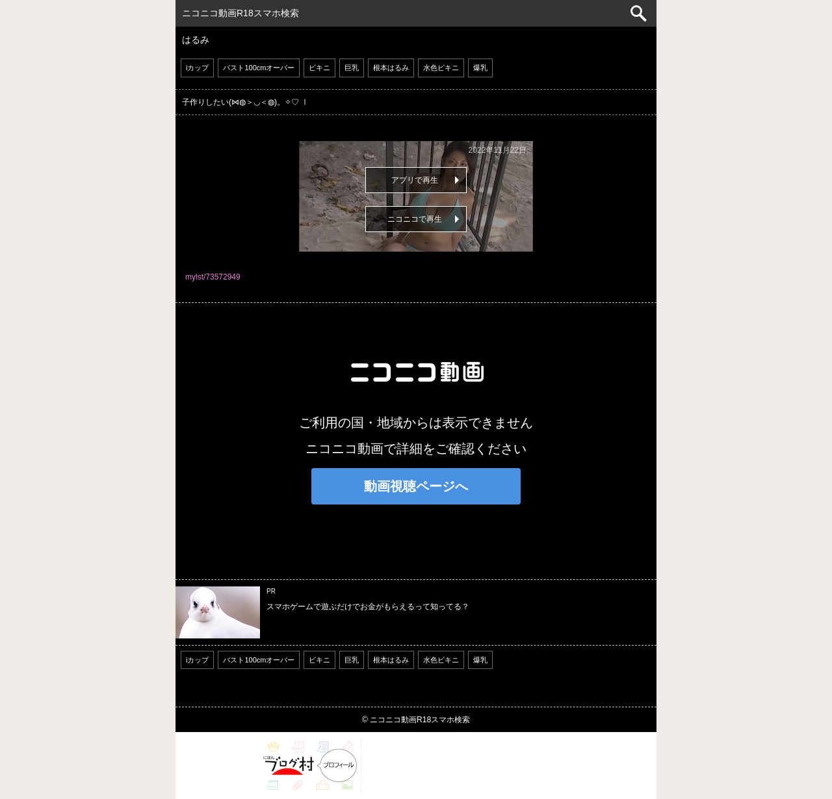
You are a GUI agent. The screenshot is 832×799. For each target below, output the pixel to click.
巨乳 (351, 68)
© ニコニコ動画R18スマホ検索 (416, 719)
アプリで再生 (414, 180)
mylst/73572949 (212, 277)
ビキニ (319, 68)
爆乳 (480, 68)
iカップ (197, 68)
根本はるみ (391, 68)
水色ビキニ (441, 68)
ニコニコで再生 (414, 219)
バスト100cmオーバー (258, 68)
